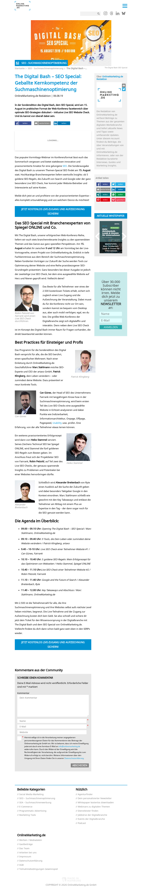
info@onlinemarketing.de (69, 746)
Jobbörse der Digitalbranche (92, 815)
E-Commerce (25, 806)
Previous (99, 236)
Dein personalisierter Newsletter (95, 798)
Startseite (20, 68)
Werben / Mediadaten (30, 840)
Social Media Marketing (31, 794)
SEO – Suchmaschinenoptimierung (37, 798)
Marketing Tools (27, 815)
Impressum (25, 856)
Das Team (24, 848)
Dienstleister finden (88, 811)
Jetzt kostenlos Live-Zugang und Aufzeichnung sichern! (53, 211)
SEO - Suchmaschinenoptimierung (45, 68)
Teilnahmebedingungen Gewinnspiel (38, 869)
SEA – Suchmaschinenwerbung (35, 802)
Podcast (82, 823)
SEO (65, 165)
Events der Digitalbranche (91, 819)
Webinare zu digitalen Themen (94, 806)
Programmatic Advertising (32, 811)
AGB (21, 865)
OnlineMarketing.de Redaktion (110, 78)
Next (122, 236)
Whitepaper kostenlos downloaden (96, 802)
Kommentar (23, 693)
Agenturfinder (85, 794)
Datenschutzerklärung (74, 758)
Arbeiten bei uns (28, 852)
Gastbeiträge (26, 844)
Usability (57, 422)
